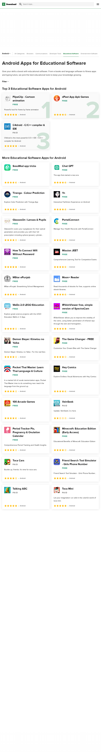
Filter (5, 81)
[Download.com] (9, 4)
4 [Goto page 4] (25, 515)
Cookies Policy (76, 675)
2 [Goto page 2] (11, 515)
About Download (43, 666)
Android (6, 53)
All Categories (20, 54)
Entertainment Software (89, 54)
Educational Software (71, 54)
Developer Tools (55, 54)
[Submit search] (20, 4)
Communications (41, 54)
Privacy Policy (76, 666)
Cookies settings (77, 687)
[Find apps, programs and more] (56, 4)
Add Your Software (44, 670)
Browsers (30, 54)
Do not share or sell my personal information (80, 680)
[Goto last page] (94, 515)
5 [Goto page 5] (32, 515)
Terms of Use (75, 670)
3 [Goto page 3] (18, 515)
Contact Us (41, 675)
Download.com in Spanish (47, 679)
